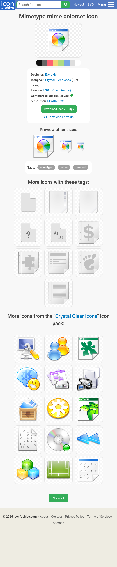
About (44, 516)
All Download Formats (58, 117)
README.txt (55, 101)
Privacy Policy (74, 516)
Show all (58, 498)
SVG (91, 4)
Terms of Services (99, 516)
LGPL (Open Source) (57, 90)
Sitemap (58, 523)
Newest (79, 4)
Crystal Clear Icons (58, 80)
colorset (81, 167)
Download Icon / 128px (59, 109)
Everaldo (51, 74)
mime (64, 167)
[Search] (65, 4)
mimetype (46, 167)
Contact (56, 516)
